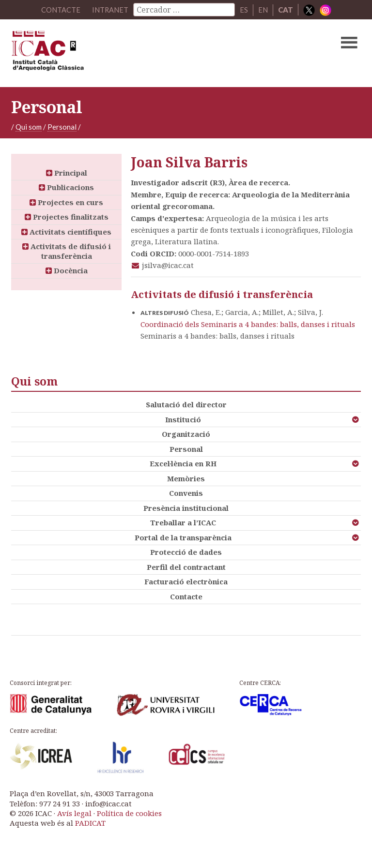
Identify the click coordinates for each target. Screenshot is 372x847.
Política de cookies (129, 813)
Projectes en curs (66, 202)
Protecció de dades (186, 552)
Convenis (186, 493)
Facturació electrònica (186, 581)
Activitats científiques (66, 232)
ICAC (148, 53)
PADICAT (90, 823)
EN (263, 9)
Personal (62, 126)
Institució (183, 419)
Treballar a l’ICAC (183, 522)
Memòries (186, 478)
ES (244, 9)
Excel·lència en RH (183, 463)
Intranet (110, 9)
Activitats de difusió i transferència (66, 251)
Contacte (186, 596)
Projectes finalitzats (66, 217)
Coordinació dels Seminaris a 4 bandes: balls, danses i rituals (247, 324)
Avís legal (74, 813)
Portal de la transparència (183, 537)
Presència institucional (186, 508)
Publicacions (66, 187)
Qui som (29, 126)
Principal (66, 173)
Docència (67, 270)
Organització (186, 434)
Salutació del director (186, 404)
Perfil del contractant (186, 567)
